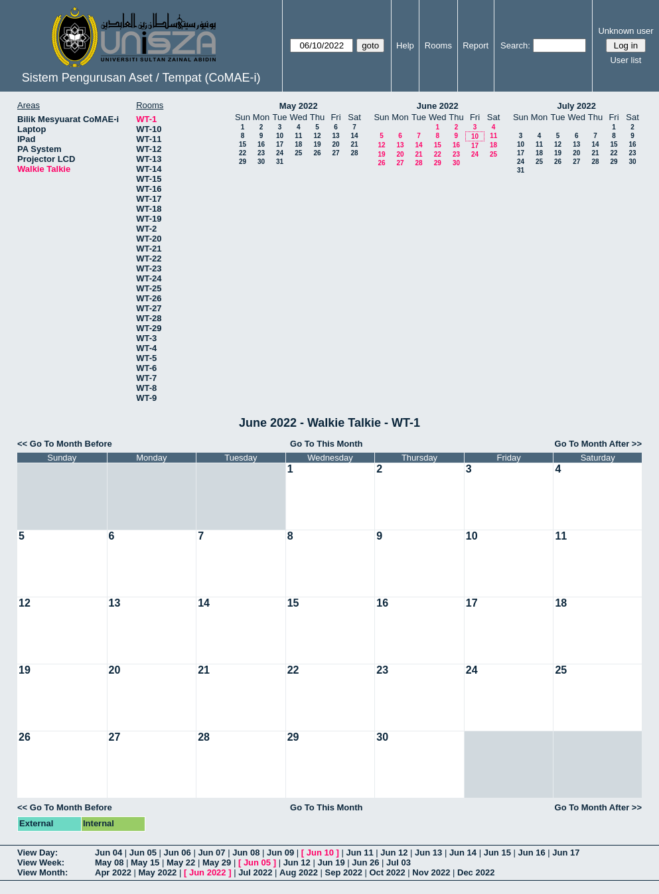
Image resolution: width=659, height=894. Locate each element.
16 (261, 144)
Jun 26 (365, 862)
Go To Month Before (71, 444)
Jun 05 (143, 852)
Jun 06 (177, 852)
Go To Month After (592, 444)
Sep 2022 (343, 872)
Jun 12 (393, 852)
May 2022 (298, 106)
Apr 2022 (113, 872)
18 (298, 144)
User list (625, 60)
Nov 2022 (431, 872)
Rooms (438, 45)
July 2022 (576, 106)
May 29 (216, 862)
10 (279, 135)
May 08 (109, 862)
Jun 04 (108, 852)
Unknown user (625, 31)
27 (335, 153)
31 (279, 161)
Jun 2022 (207, 872)
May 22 (181, 862)
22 (242, 153)
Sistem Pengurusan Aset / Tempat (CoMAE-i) (141, 77)
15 (242, 144)
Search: (515, 45)
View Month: (42, 872)
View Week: (40, 862)
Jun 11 (359, 852)
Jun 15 (497, 852)
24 (279, 153)
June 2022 (438, 106)
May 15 (145, 862)
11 (298, 135)
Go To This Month (326, 444)
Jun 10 (320, 852)
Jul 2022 (255, 872)
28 (354, 153)
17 (279, 144)
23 (261, 153)
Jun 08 (245, 852)
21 (354, 144)
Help (405, 45)
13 (335, 135)
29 (242, 161)
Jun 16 (531, 852)
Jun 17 (565, 852)
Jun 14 (462, 852)
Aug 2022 (298, 872)
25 (298, 153)
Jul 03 (398, 862)
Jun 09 (280, 852)
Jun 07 (211, 852)
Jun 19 (330, 862)
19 (317, 144)
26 (317, 153)
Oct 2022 (387, 872)
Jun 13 (428, 852)
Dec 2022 (475, 872)
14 (354, 135)
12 (317, 135)
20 (335, 144)
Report (475, 45)
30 (261, 161)
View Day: (37, 852)
